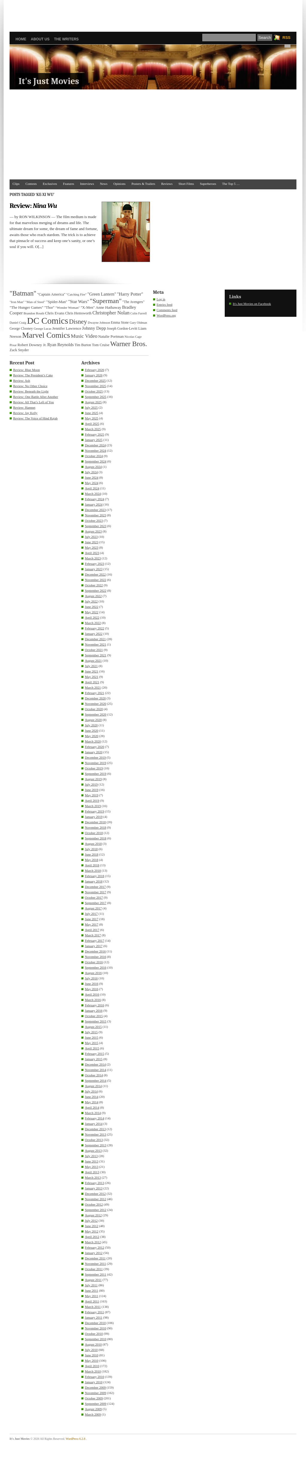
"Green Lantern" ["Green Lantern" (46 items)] (102, 294)
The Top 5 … (231, 183)
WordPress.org (166, 315)
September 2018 (95, 838)
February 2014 (94, 1118)
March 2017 (93, 935)
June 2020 (91, 730)
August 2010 (93, 1344)
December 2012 (95, 1193)
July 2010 (91, 1350)
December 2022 (95, 574)
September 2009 (95, 1403)
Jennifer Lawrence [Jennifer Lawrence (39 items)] (66, 328)
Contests (31, 183)
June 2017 (91, 919)
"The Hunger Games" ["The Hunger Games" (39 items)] (26, 307)
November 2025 (95, 386)
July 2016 (91, 978)
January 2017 (93, 946)
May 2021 (91, 676)
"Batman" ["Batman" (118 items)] (23, 293)
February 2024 (94, 499)
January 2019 (93, 816)
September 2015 (95, 1021)
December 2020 (95, 698)
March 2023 (93, 558)
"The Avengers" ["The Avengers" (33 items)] (134, 302)
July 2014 (91, 1091)
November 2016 (95, 956)
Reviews (166, 183)
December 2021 (95, 639)
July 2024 (91, 472)
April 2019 (92, 800)
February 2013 (94, 1183)
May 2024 (91, 483)
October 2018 (94, 833)
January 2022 (93, 633)
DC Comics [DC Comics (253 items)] (47, 320)
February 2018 (94, 876)
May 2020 (91, 736)
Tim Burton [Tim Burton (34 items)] (82, 345)
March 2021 (93, 687)
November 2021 (95, 644)
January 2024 (93, 504)
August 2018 (93, 843)
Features (68, 183)
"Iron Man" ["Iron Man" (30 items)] (17, 302)
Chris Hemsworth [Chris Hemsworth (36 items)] (78, 313)
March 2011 (93, 1306)
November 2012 (95, 1199)
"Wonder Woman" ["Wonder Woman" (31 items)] (67, 307)
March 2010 (93, 1371)
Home (21, 39)
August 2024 (93, 466)
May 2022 (91, 612)
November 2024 (95, 450)
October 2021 (94, 650)
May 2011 (91, 1296)
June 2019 (91, 790)
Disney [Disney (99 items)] (78, 321)
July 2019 (91, 784)
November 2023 (95, 515)
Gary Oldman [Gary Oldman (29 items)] (138, 322)
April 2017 (92, 930)
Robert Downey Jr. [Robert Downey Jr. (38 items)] (32, 345)
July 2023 (91, 536)
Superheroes (208, 183)
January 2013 (93, 1188)
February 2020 (94, 746)
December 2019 (95, 757)
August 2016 (93, 973)
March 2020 (93, 741)
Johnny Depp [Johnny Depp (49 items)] (94, 328)
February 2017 (94, 940)
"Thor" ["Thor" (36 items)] (49, 307)
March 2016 (93, 1000)
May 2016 (91, 989)
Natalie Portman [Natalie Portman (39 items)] (111, 336)
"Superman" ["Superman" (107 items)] (106, 301)
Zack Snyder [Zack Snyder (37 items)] (19, 350)
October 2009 (94, 1398)
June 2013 (91, 1161)
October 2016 (94, 962)
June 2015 (91, 1037)
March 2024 (93, 493)
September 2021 (95, 655)
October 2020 (94, 709)
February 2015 (94, 1053)
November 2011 (95, 1263)
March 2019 (93, 806)
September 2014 (95, 1080)
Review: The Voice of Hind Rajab (35, 418)
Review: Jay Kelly (25, 413)
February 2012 (94, 1247)
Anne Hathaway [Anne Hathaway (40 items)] (108, 307)
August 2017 (93, 908)
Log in (161, 299)
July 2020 (91, 725)
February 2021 (94, 693)
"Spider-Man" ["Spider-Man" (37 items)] (56, 302)
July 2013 (91, 1156)
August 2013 (93, 1150)
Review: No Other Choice (30, 386)
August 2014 (93, 1086)
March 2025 (93, 429)
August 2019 (93, 779)
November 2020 (95, 703)
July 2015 (91, 1032)
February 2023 (94, 563)
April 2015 (92, 1048)
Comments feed (167, 310)
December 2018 (95, 822)
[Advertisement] (153, 13)
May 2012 (91, 1231)
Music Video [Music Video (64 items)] (84, 336)
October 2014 (94, 1075)
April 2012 (92, 1236)
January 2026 (93, 375)
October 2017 (94, 897)
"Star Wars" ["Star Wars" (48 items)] (78, 301)
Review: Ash (21, 380)
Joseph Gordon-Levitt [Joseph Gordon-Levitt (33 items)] (122, 329)
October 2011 (94, 1269)
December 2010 (95, 1323)
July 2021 (91, 666)
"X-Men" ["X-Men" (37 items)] (88, 307)
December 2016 (95, 951)
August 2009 (93, 1409)
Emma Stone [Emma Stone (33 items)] (120, 323)
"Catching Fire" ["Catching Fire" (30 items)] (76, 294)
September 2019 (95, 773)
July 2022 (91, 601)
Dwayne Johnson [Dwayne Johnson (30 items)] (99, 322)
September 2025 (95, 396)
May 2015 (91, 1043)
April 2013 (92, 1172)
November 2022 (95, 580)
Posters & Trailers (143, 183)
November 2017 (95, 892)
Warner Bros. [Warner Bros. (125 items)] (128, 344)
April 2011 (92, 1301)
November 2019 (95, 763)
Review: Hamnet (24, 407)
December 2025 (95, 380)
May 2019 (91, 795)
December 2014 (95, 1064)
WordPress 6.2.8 (75, 1438)
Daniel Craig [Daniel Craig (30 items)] (18, 322)
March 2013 (93, 1177)
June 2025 (91, 413)
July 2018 (91, 849)
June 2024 (91, 477)
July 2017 (91, 913)
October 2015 (94, 1016)
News (104, 183)
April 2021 (92, 682)
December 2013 (95, 1129)
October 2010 (94, 1333)
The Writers (66, 39)
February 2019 (94, 811)
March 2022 (93, 623)
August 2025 (93, 402)
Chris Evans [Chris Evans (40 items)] (55, 313)
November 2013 (95, 1134)
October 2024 (94, 456)
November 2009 (95, 1393)
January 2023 (93, 569)
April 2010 (92, 1366)
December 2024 (95, 445)
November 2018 (95, 827)
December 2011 (95, 1258)
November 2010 (95, 1328)
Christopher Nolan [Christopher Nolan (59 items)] (110, 313)
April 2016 (92, 994)
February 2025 (94, 434)
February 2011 (94, 1312)
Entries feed (164, 304)
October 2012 (94, 1204)
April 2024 (92, 488)
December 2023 (95, 510)
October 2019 (94, 768)
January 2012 (93, 1253)
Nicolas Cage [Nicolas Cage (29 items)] (133, 336)
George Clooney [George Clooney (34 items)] (21, 328)
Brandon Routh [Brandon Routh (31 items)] (34, 313)
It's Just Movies (49, 81)
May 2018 (91, 860)
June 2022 (91, 606)
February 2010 (94, 1376)
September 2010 (95, 1339)
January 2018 (93, 881)
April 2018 (92, 865)
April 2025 (92, 423)
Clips (16, 183)
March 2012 (93, 1242)
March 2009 (93, 1414)
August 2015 (93, 1026)
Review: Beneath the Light (30, 391)
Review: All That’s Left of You (33, 402)
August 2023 (93, 531)
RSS (286, 37)
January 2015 (93, 1059)
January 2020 (93, 752)
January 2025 (93, 440)
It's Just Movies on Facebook (252, 303)
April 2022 (92, 617)
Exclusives (50, 183)
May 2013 (91, 1166)
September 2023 (95, 526)
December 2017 (95, 886)
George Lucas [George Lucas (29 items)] (42, 328)
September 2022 (95, 590)
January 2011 (93, 1317)
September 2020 (95, 714)
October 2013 (94, 1140)
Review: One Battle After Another (35, 396)
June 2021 (91, 671)
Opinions (120, 183)
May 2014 (91, 1102)
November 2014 (95, 1070)
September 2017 (95, 903)
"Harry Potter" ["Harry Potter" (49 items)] (130, 294)
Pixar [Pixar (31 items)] (13, 345)
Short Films (186, 183)
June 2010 (91, 1355)
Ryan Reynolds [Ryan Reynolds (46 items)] (60, 344)
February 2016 (94, 1005)
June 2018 (91, 854)
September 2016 (95, 967)
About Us (40, 39)
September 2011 (95, 1274)
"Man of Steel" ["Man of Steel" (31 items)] (35, 302)
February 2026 (94, 370)
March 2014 (93, 1113)
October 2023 (94, 520)
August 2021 (93, 660)
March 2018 (93, 870)
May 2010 (91, 1360)
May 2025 (91, 418)
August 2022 (93, 596)
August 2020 (93, 720)
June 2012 (91, 1226)
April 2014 (92, 1107)
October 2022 (94, 585)
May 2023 (91, 547)
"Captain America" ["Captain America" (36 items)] (51, 294)
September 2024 (95, 461)
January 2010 (93, 1382)
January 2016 (93, 1010)
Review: (33, 206)
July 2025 (91, 407)
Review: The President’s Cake (33, 375)
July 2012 (91, 1220)
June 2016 (91, 983)
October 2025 (94, 391)
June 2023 (91, 542)
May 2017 (91, 924)
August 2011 (93, 1280)
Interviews (87, 183)
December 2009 (95, 1387)
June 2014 (91, 1096)
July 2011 (91, 1285)
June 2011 (91, 1290)
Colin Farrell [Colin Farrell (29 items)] (138, 313)
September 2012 (95, 1210)
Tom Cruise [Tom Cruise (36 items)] (100, 345)
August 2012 (93, 1215)
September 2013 (95, 1145)
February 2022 (94, 628)
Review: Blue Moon (26, 370)
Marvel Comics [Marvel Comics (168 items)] (46, 335)
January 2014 (93, 1123)
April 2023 (92, 553)
